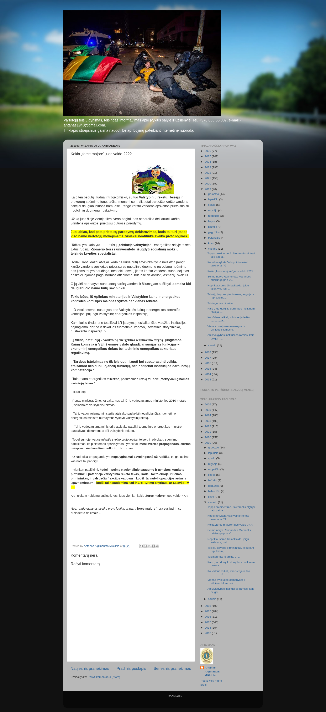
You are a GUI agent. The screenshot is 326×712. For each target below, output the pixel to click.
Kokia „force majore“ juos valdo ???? (230, 271)
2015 (208, 368)
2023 (208, 167)
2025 (208, 156)
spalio (212, 204)
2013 (208, 379)
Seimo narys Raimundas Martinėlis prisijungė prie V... (229, 278)
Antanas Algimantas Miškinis (212, 671)
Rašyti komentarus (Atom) (104, 677)
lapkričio (213, 199)
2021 (208, 178)
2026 (208, 150)
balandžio (214, 237)
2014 (208, 374)
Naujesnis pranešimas (89, 668)
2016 (208, 363)
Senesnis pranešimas (172, 668)
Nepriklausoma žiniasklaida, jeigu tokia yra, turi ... (228, 287)
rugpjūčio (214, 215)
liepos (212, 221)
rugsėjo (213, 210)
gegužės (214, 232)
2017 (208, 357)
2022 (208, 172)
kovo (211, 243)
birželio (213, 226)
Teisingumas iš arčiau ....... (224, 303)
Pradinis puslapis (131, 668)
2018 (208, 352)
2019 (208, 189)
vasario (213, 248)
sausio (212, 345)
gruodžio (214, 194)
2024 (208, 161)
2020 (208, 183)
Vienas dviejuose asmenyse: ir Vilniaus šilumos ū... (226, 328)
